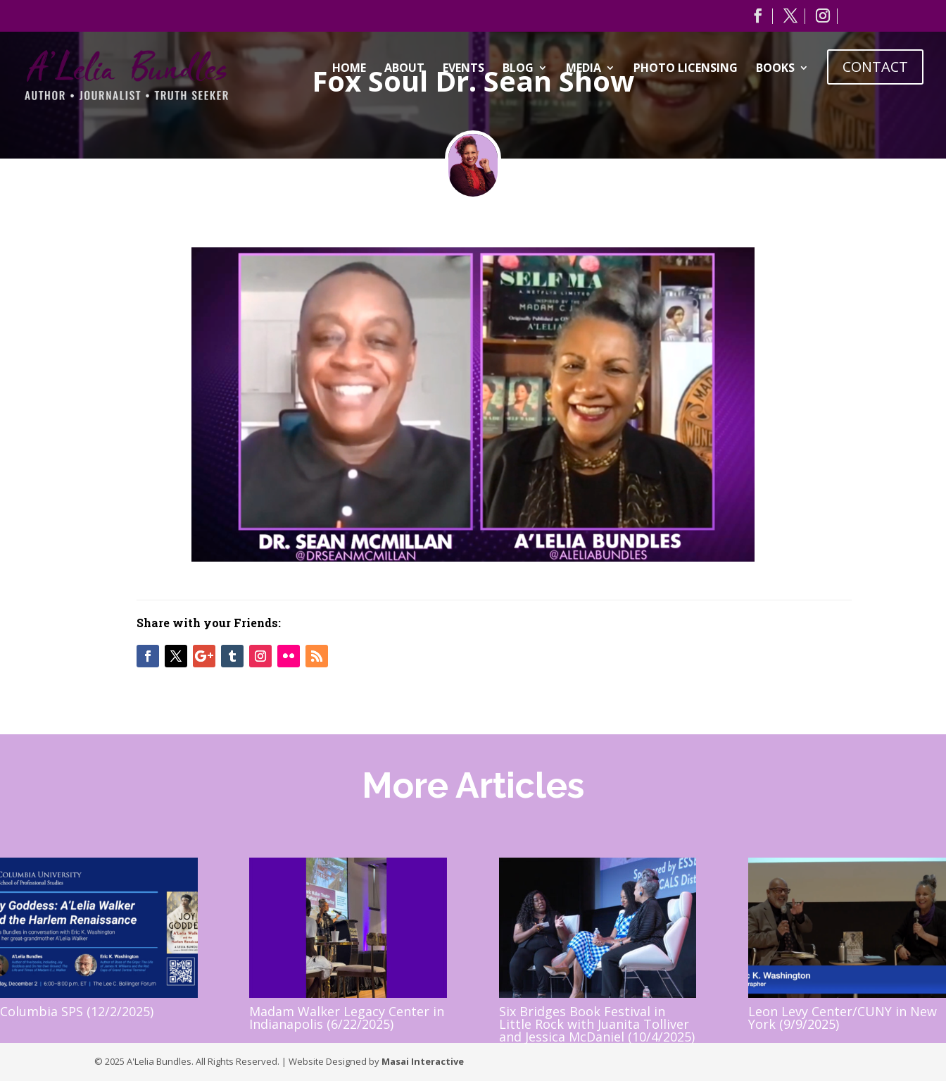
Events (463, 69)
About (404, 69)
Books (775, 69)
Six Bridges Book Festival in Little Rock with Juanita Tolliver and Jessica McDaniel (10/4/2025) (597, 1024)
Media (583, 69)
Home (349, 69)
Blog (518, 69)
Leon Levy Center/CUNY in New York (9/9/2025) (842, 1017)
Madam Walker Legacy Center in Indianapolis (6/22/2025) (346, 1017)
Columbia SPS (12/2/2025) (76, 1011)
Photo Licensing (685, 69)
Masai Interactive (422, 1061)
